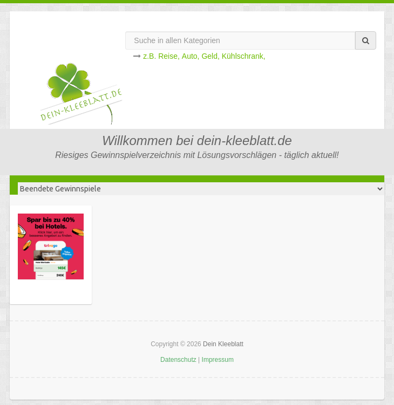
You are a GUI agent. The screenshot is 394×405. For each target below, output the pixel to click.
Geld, (210, 56)
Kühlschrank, (244, 56)
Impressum (218, 359)
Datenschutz (178, 359)
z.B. (149, 56)
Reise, (169, 56)
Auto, (191, 56)
